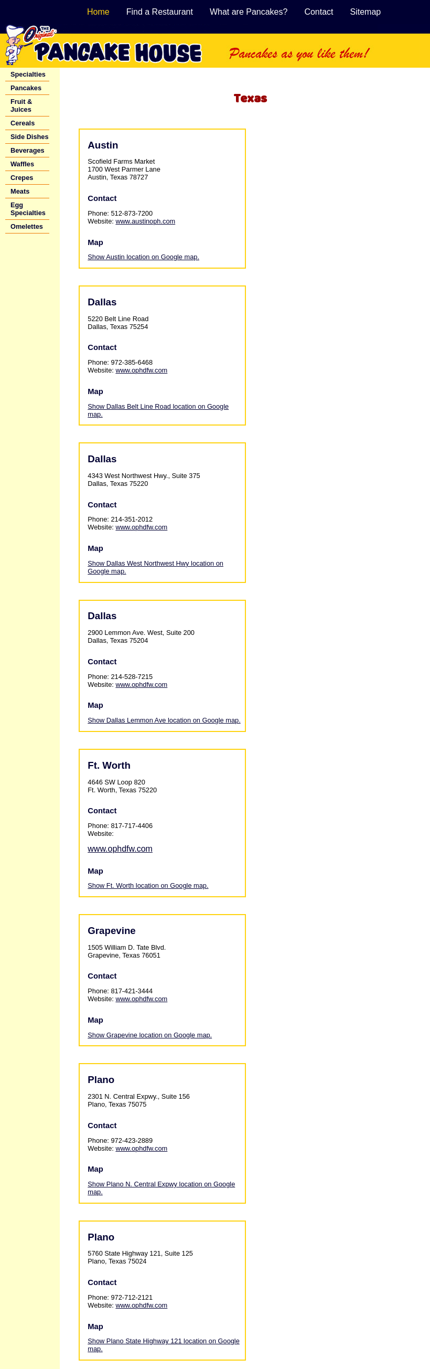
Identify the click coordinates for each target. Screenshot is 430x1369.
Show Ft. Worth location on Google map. (148, 885)
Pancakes (25, 88)
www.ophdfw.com (141, 370)
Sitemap (365, 11)
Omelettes (26, 226)
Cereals (22, 123)
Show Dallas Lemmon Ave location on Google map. (164, 720)
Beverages (27, 150)
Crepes (21, 178)
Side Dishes (29, 137)
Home (98, 11)
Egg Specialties (28, 209)
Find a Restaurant (159, 11)
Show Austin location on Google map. (143, 257)
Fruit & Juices (21, 105)
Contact (318, 11)
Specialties (28, 74)
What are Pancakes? (249, 11)
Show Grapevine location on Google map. (150, 1035)
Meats (19, 191)
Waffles (22, 164)
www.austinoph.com (145, 221)
